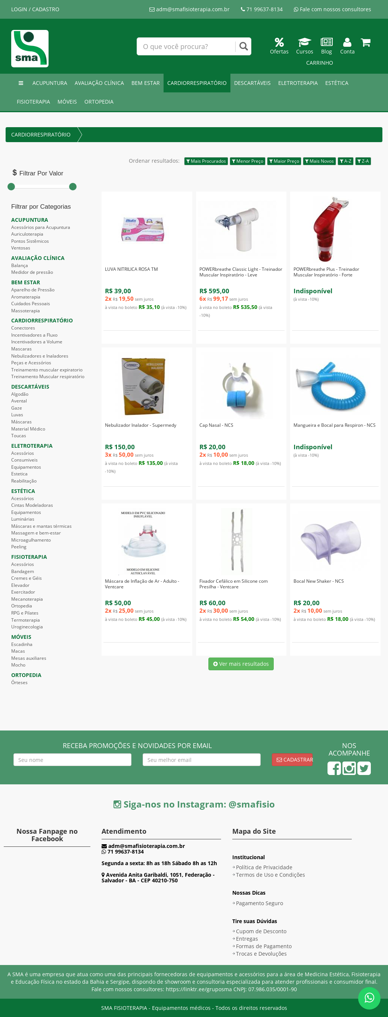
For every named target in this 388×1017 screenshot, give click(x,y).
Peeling (19, 546)
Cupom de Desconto (261, 931)
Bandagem (22, 571)
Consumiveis (24, 460)
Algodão (19, 394)
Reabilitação (24, 481)
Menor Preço (247, 161)
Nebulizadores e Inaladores (39, 356)
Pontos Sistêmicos (30, 241)
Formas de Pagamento (264, 946)
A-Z (345, 161)
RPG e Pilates (24, 613)
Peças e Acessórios (31, 362)
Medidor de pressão (32, 272)
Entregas (247, 938)
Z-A (363, 161)
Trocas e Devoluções (261, 953)
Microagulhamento (31, 540)
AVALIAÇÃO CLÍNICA (99, 82)
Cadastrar (295, 759)
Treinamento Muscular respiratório (47, 376)
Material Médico (28, 429)
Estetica (19, 474)
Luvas (17, 414)
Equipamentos (26, 467)
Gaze (16, 408)
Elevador (20, 585)
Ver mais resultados (241, 663)
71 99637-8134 (262, 9)
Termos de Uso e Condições (270, 874)
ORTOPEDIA (99, 101)
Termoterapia (25, 620)
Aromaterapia (25, 297)
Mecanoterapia (27, 599)
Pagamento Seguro (259, 903)
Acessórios (22, 453)
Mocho (18, 665)
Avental (19, 401)
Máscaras (21, 422)
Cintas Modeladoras (32, 505)
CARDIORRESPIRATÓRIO (197, 82)
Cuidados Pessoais (30, 303)
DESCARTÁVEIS (252, 82)
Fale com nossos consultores (332, 9)
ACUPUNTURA (49, 82)
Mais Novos (319, 161)
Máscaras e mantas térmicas (41, 526)
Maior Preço (284, 161)
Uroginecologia (27, 627)
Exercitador (23, 592)
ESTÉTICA (336, 82)
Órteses (19, 682)
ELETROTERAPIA (298, 82)
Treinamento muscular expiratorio (47, 370)
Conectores (23, 328)
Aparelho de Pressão (33, 290)
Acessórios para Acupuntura (40, 227)
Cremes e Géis (26, 578)
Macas (18, 651)
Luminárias (22, 519)
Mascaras (21, 349)
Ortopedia (21, 606)
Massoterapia (25, 310)
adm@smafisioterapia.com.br (189, 9)
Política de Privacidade (264, 867)
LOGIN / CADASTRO (35, 9)
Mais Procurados (206, 161)
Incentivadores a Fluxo (34, 335)
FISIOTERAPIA (33, 101)
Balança (19, 265)
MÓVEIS (67, 101)
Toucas (18, 435)
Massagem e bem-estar (36, 533)
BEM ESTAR (145, 82)
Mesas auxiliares (28, 658)
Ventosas (20, 248)
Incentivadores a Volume (36, 342)
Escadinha (21, 644)
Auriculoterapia (27, 234)
